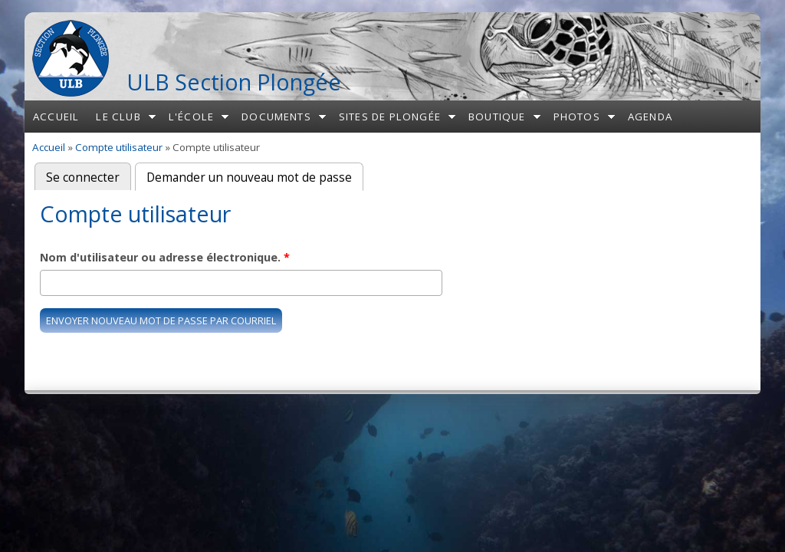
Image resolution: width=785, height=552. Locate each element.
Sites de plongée (390, 116)
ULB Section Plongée (233, 82)
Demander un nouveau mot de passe (254, 176)
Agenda (650, 116)
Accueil (56, 116)
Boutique (497, 116)
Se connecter (83, 177)
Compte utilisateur (119, 147)
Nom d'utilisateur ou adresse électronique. (165, 257)
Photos (576, 116)
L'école (191, 116)
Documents (276, 116)
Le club (118, 116)
